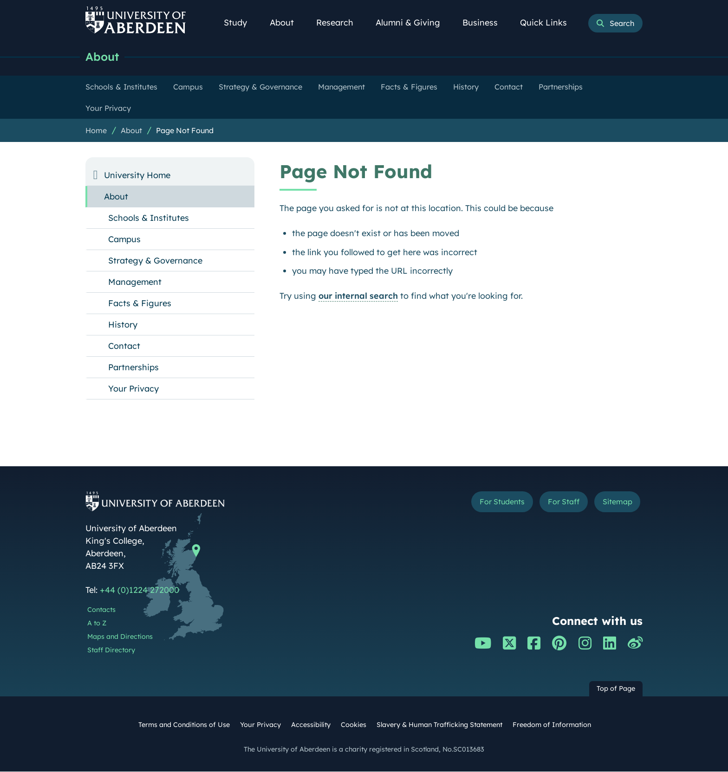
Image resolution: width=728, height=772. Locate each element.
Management (135, 282)
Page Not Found (185, 130)
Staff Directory (111, 650)
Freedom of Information (552, 725)
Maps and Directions (120, 637)
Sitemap (614, 503)
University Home (137, 175)
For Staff (555, 503)
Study (240, 22)
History (122, 325)
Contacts (101, 610)
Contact (124, 346)
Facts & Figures (139, 303)
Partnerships (133, 367)
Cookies (353, 725)
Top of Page (616, 689)
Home (96, 130)
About (287, 22)
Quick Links (548, 22)
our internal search (358, 296)
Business (485, 22)
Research (340, 22)
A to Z (96, 623)
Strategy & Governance (155, 261)
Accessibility (311, 725)
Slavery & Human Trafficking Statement (439, 725)
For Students (486, 503)
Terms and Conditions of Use (184, 725)
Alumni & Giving (413, 22)
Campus (124, 239)
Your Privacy (133, 389)
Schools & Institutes (148, 218)
